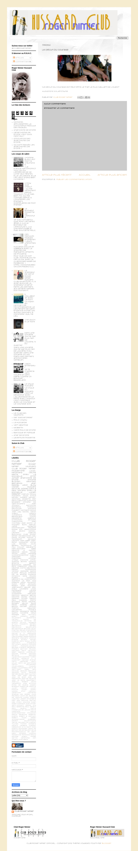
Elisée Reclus (19, 573)
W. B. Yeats (26, 727)
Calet (33, 628)
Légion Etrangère (28, 699)
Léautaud (16, 592)
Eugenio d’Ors (18, 641)
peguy (33, 735)
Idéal (27, 669)
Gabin (14, 652)
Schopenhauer (18, 719)
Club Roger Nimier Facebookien (24, 535)
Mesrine (15, 597)
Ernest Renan (28, 639)
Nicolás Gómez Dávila (24, 488)
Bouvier (27, 628)
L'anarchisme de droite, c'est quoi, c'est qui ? (23, 134)
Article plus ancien (112, 175)
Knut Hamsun (28, 691)
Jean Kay (16, 675)
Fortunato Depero (20, 644)
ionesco (22, 733)
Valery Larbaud (19, 725)
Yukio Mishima (28, 553)
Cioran (15, 487)
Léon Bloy (29, 485)
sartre (15, 738)
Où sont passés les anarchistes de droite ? (24, 146)
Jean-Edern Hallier (21, 587)
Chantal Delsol (19, 630)
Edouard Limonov (28, 638)
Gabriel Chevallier (27, 652)
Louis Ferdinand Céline (24, 589)
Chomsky (16, 632)
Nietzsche (31, 505)
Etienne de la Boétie (24, 573)
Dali (34, 536)
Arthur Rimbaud (28, 622)
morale (32, 609)
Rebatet (32, 714)
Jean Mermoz (29, 675)
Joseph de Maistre (28, 686)
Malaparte (31, 547)
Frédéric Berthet (20, 649)
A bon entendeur (30, 365)
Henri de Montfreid (27, 663)
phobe (33, 736)
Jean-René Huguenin (24, 541)
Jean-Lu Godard (20, 681)
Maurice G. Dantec (24, 550)
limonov (32, 733)
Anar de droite (21, 435)
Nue (28, 703)
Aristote (24, 560)
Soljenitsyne (30, 720)
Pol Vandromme (27, 529)
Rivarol (15, 716)
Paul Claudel (19, 600)
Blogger (106, 843)
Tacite (14, 722)
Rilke (33, 603)
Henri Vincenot (28, 582)
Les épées (25, 694)
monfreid (26, 735)
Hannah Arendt (29, 660)
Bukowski (16, 565)
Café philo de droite (25, 430)
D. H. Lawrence (28, 633)
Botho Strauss (28, 561)
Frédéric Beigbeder (27, 647)
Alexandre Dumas (24, 515)
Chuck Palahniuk (28, 632)
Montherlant (18, 528)
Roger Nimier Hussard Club (24, 466)
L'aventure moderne (24, 437)
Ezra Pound (29, 576)
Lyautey (15, 699)
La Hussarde (20, 422)
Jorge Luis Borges (24, 543)
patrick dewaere (20, 611)
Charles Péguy (28, 494)
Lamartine (16, 692)
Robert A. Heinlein (27, 716)
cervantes (17, 609)
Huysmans (23, 667)
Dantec (15, 635)
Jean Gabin (25, 540)
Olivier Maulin (28, 598)
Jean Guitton (30, 674)
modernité (18, 471)
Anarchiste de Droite (25, 130)
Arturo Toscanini (20, 624)
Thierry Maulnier (24, 608)
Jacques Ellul (19, 672)
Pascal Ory (30, 705)
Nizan (33, 702)
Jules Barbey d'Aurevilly (24, 544)
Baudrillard (31, 627)
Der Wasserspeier (23, 417)
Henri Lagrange (20, 661)
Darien (15, 569)
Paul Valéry (19, 708)
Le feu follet (24, 546)
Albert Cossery (19, 616)
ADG (13, 531)
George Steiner (19, 653)
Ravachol (23, 714)
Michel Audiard (19, 497)
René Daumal (29, 601)
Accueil (84, 175)
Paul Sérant (30, 706)
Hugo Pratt (18, 584)
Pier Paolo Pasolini (24, 499)
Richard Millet (20, 603)
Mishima (26, 702)
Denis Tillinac (18, 537)
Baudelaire (17, 516)
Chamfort (22, 566)
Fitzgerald (31, 642)
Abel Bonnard (29, 614)
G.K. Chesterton (28, 579)
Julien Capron (19, 688)
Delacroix (23, 635)
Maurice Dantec (28, 700)
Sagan (33, 717)
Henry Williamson (24, 664)
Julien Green (29, 689)
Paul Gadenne (18, 706)
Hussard (31, 487)
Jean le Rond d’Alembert (24, 680)
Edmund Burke (28, 571)
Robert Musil (19, 717)
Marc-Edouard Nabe (24, 548)
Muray (24, 597)
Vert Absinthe (21, 425)
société (24, 613)
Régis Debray (19, 605)
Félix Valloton (29, 650)
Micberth (18, 427)
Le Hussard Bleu (24, 523)
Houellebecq (17, 666)
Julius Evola (29, 495)
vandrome (25, 738)
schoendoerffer (20, 555)
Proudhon (31, 713)
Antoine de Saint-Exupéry (24, 502)
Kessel (15, 691)
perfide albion (19, 736)
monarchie (16, 735)
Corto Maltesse (28, 568)
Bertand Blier (18, 628)
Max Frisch (17, 702)
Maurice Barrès (28, 595)
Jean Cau (16, 512)
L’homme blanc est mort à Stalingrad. (30, 161)
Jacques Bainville (28, 671)
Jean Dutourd (28, 585)
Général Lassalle (20, 658)
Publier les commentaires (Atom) (74, 179)
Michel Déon (29, 512)
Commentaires (22, 61)
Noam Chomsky (18, 703)
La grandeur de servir (30, 272)
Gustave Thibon (29, 657)
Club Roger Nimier (24, 811)
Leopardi (24, 589)
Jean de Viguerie (28, 678)
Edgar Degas (23, 636)
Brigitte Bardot (24, 563)
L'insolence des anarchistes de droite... (22, 140)
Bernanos (16, 507)
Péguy (14, 714)
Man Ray (16, 700)
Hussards (16, 495)
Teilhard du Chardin (27, 722)
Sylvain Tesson (28, 606)
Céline (15, 633)
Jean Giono (27, 523)
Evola (27, 641)
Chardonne (31, 630)
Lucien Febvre (29, 697)
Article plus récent (57, 175)
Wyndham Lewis (25, 728)
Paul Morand (19, 490)
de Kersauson (25, 730)
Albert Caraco (24, 513)
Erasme (15, 639)
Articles (18, 58)
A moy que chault (28, 185)
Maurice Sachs (20, 552)
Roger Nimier (28, 469)
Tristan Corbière (28, 724)
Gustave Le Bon (21, 581)
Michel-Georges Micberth (24, 498)
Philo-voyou (20, 420)
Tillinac (15, 724)
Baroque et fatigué (24, 432)
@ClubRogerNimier (22, 48)
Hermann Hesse (28, 510)
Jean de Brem (19, 677)
